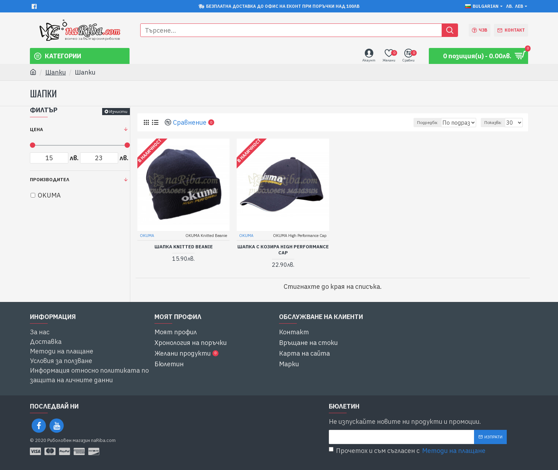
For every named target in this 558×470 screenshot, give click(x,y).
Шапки (55, 72)
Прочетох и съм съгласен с (407, 450)
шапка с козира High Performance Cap (283, 249)
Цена (36, 129)
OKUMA (147, 235)
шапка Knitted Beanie (183, 246)
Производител (49, 180)
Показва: (496, 122)
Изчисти (118, 111)
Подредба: (414, 122)
